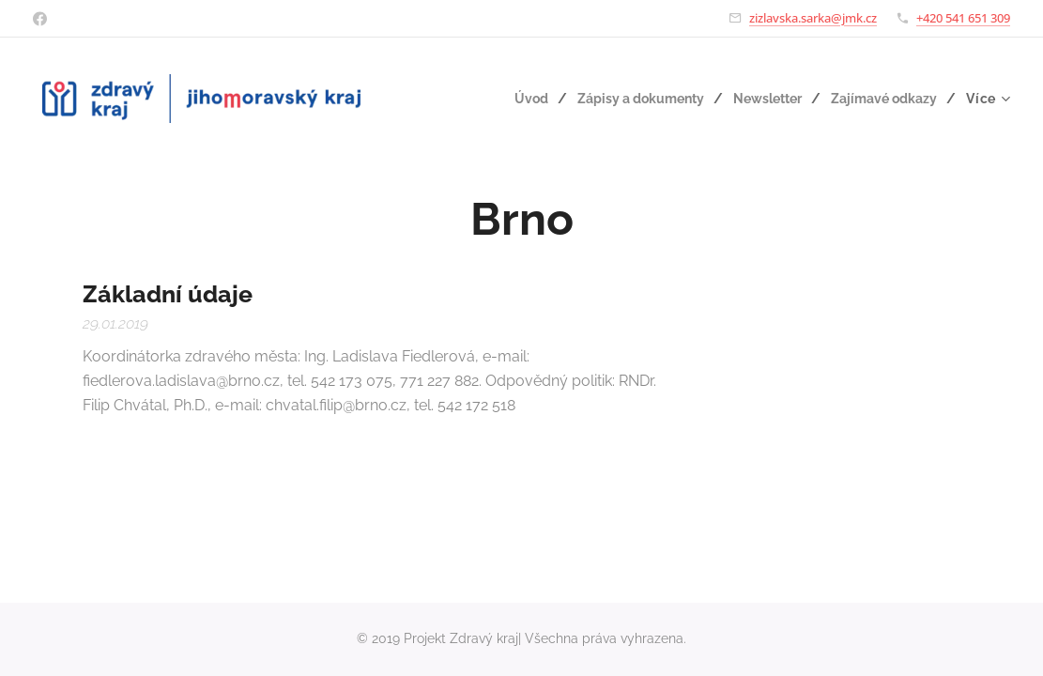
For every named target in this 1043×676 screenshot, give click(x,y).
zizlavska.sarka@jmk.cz (813, 17)
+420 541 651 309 (963, 17)
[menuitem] (513, 98)
